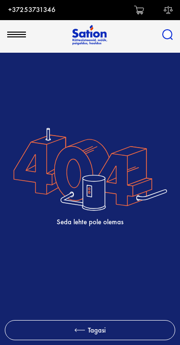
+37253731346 (32, 9)
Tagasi (90, 330)
